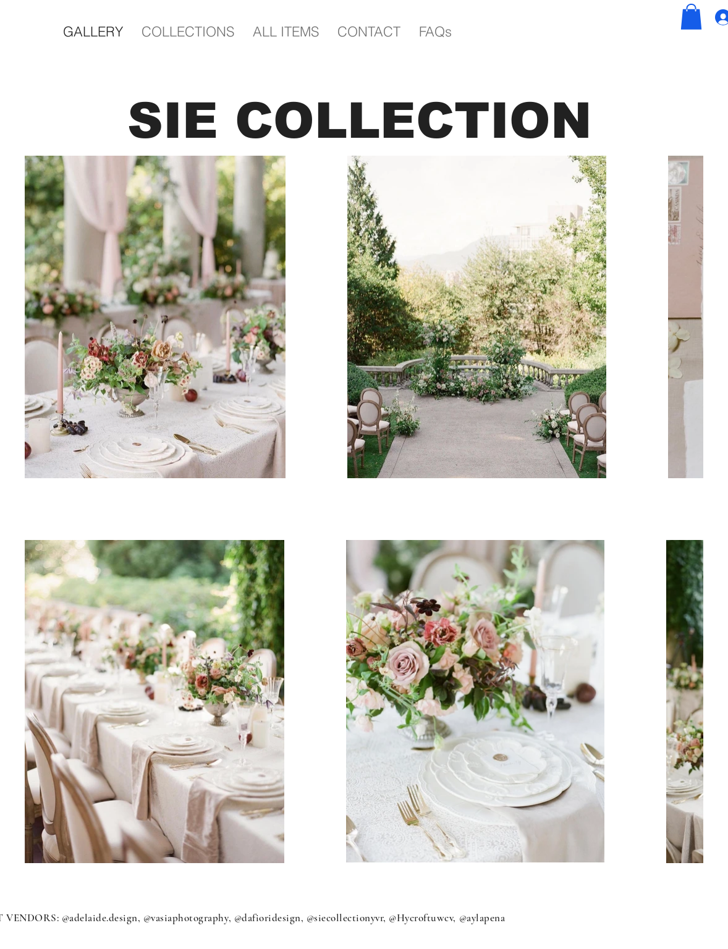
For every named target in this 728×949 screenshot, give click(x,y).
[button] (691, 17)
